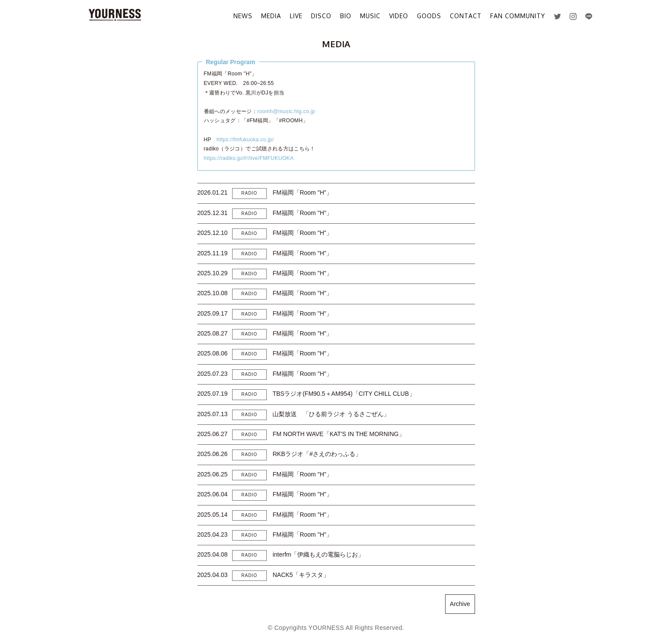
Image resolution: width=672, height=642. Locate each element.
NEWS (242, 16)
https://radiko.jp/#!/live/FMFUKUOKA (249, 158)
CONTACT (466, 16)
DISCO (321, 16)
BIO (345, 16)
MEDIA (271, 16)
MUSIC (370, 16)
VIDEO (398, 16)
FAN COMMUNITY (517, 16)
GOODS (429, 16)
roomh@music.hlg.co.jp (286, 111)
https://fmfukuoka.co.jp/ (245, 140)
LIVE (296, 16)
